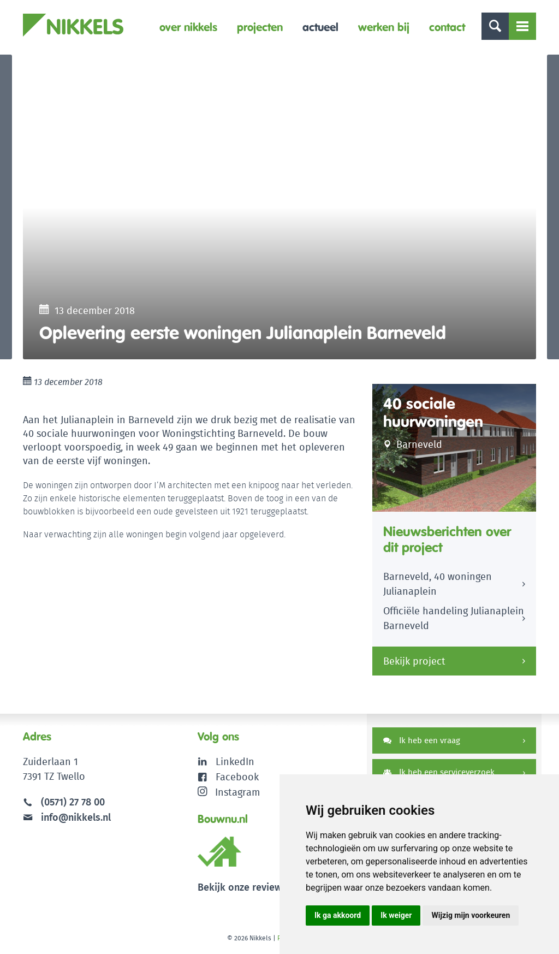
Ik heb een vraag (421, 742)
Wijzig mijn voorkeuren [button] (470, 915)
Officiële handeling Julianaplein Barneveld (453, 621)
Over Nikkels (188, 27)
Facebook (237, 778)
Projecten (260, 27)
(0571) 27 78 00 (73, 804)
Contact (447, 27)
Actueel (320, 27)
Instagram (229, 793)
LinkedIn (235, 764)
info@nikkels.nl (67, 819)
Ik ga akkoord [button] (337, 915)
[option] (279, 208)
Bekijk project (414, 663)
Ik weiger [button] (396, 915)
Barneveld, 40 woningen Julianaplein (437, 586)
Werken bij (383, 27)
